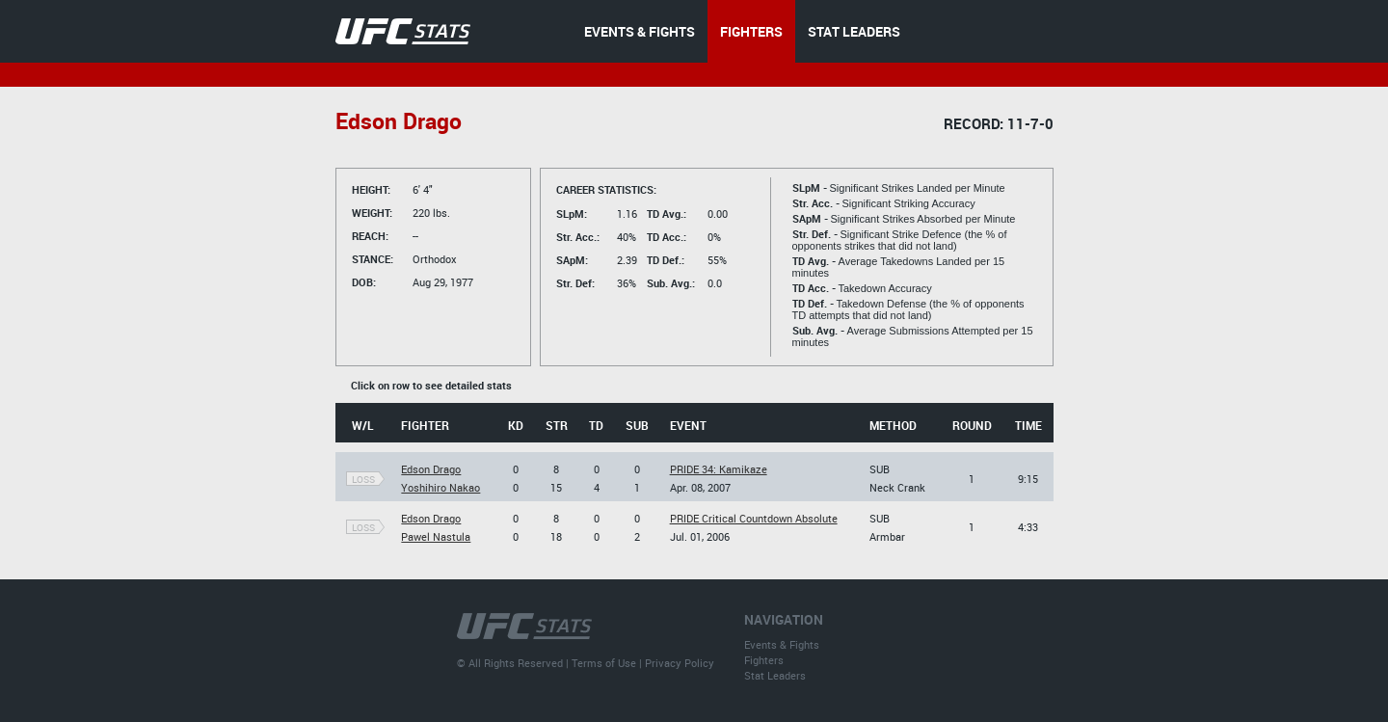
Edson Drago (431, 469)
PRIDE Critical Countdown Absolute (754, 518)
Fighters (764, 660)
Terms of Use (604, 662)
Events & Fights (781, 644)
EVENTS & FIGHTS (639, 31)
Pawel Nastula (435, 536)
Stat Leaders (775, 675)
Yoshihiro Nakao (440, 487)
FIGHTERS (751, 31)
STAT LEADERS (854, 31)
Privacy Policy (679, 662)
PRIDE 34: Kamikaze (718, 469)
